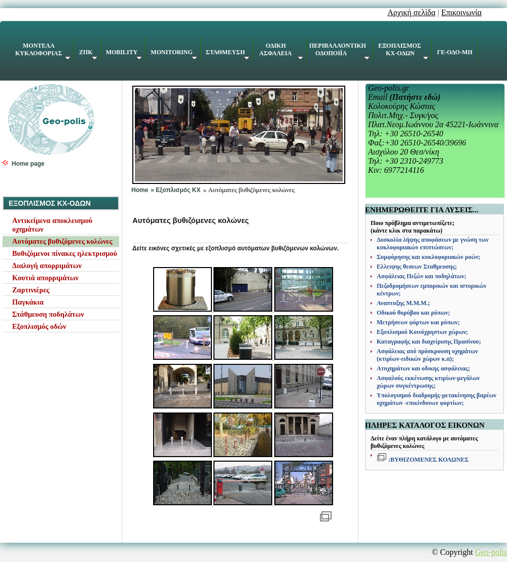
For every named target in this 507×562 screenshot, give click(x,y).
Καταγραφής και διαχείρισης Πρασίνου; (429, 341)
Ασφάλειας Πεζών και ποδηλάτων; (421, 276)
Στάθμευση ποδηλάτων (48, 314)
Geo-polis (491, 552)
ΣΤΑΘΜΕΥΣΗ (227, 54)
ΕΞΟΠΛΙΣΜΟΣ (403, 51)
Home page (28, 163)
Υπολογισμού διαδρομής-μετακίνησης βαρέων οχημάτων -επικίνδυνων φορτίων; (436, 399)
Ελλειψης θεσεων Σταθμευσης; (417, 266)
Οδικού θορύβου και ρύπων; (413, 312)
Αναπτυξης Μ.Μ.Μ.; (403, 303)
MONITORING (174, 54)
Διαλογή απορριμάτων (47, 265)
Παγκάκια (28, 302)
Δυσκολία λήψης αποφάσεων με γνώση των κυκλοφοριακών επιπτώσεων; (433, 243)
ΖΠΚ (88, 54)
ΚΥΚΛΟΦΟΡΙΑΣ (42, 51)
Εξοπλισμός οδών (39, 326)
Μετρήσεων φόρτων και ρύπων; (418, 322)
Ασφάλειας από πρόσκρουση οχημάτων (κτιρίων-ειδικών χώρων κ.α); (427, 355)
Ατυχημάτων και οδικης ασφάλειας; (423, 368)
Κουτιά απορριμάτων (45, 278)
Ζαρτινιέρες (30, 290)
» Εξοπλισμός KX (175, 190)
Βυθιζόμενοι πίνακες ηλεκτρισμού (64, 253)
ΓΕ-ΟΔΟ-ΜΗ (455, 52)
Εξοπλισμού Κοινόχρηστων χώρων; (422, 331)
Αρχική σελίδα (411, 12)
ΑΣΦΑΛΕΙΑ (280, 51)
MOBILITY (124, 54)
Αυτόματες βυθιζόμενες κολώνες (62, 241)
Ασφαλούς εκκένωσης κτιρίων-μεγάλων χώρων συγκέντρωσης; (428, 381)
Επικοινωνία (461, 12)
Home (139, 190)
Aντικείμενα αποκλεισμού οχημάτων (52, 224)
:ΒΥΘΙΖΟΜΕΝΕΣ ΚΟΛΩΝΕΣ (427, 459)
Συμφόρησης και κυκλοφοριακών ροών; (429, 256)
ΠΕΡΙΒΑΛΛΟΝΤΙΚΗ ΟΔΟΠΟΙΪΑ (339, 51)
